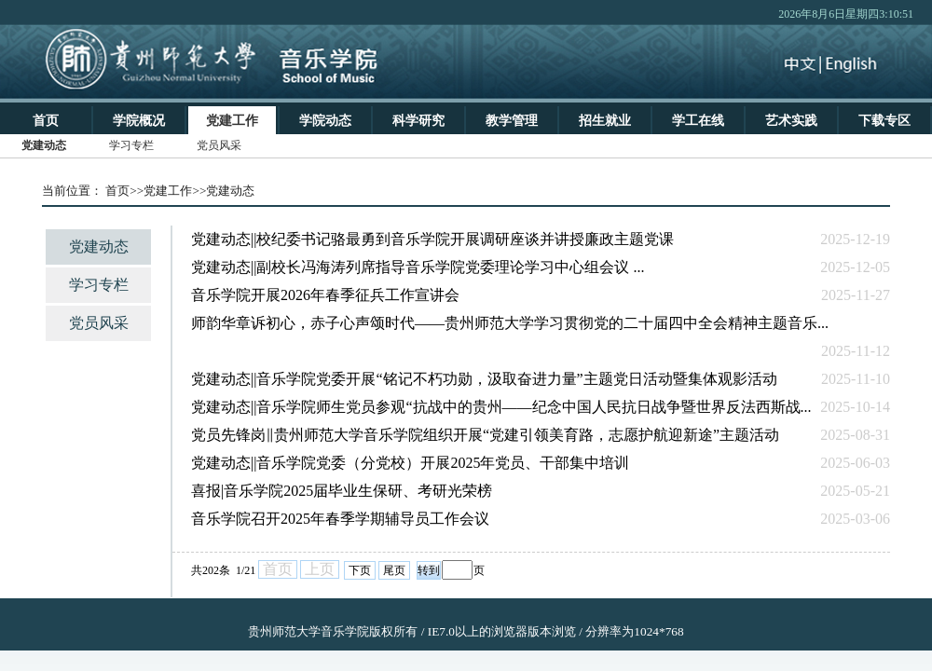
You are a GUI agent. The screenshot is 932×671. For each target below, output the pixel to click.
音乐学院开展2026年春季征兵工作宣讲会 (325, 295)
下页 (360, 570)
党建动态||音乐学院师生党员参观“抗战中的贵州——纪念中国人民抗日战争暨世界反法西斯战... (501, 407)
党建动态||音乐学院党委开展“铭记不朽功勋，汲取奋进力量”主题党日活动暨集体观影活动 (484, 379)
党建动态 (99, 246)
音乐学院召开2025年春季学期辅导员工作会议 (340, 519)
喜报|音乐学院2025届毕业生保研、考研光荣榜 (341, 491)
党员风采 (99, 323)
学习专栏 (99, 285)
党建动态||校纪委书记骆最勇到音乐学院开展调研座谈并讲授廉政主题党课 (432, 239)
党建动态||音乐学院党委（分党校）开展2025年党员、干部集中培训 (410, 463)
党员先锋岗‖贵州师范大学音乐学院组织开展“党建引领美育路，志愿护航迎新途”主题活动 (485, 435)
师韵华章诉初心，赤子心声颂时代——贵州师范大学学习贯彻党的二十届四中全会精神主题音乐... (510, 323)
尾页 (394, 570)
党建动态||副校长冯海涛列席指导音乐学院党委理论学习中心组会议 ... (417, 267)
